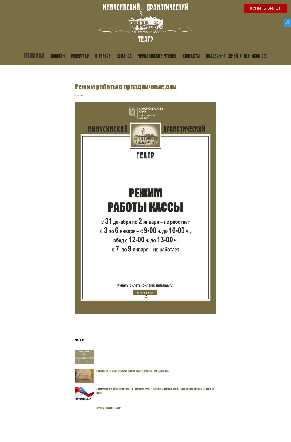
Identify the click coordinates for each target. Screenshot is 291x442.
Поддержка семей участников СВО (236, 55)
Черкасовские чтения (157, 55)
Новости (58, 55)
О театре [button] (102, 55)
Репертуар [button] (80, 55)
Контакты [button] (191, 55)
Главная (34, 55)
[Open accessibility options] (287, 23)
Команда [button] (124, 55)
